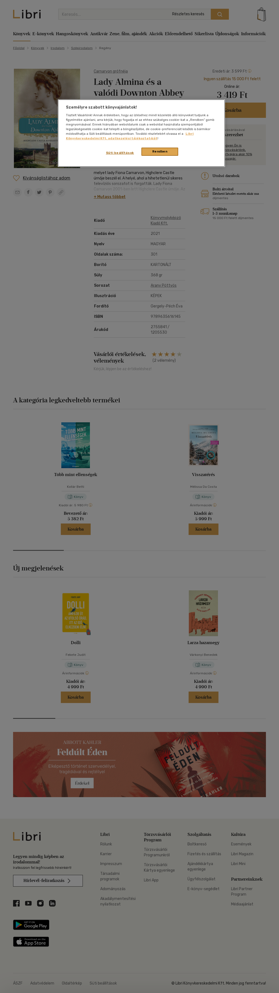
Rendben (160, 151)
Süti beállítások (120, 153)
